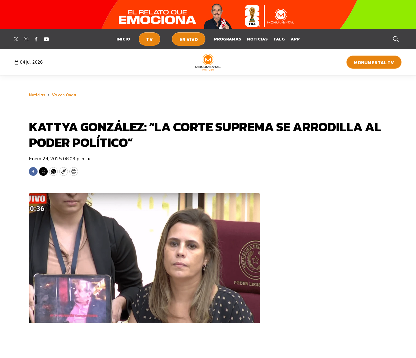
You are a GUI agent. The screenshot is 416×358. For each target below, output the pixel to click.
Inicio (123, 39)
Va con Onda (64, 95)
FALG (279, 39)
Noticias (257, 39)
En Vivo (188, 39)
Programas (227, 39)
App (295, 39)
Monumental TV (374, 62)
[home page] (208, 62)
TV (149, 39)
